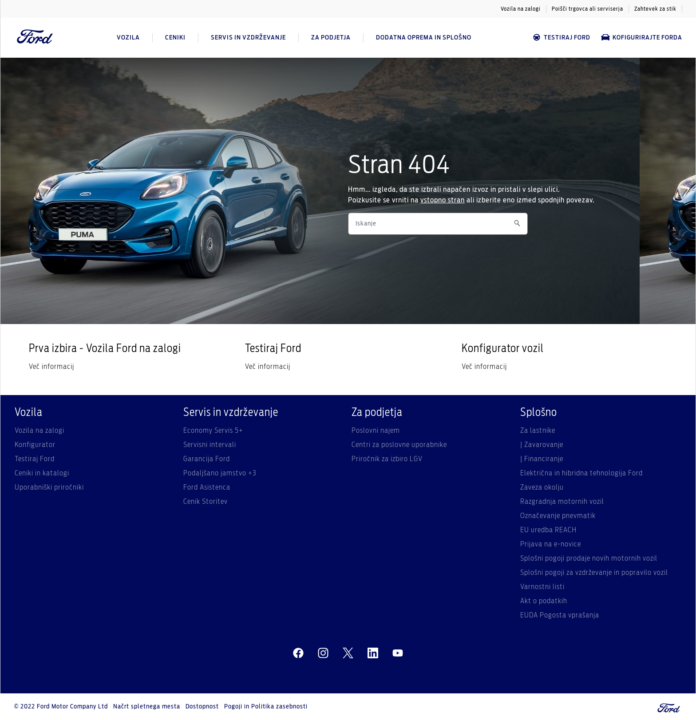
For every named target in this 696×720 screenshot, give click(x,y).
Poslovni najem (376, 430)
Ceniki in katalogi (42, 473)
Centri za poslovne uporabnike (399, 444)
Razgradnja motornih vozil (562, 501)
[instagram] (323, 653)
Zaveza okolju (542, 487)
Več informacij (51, 366)
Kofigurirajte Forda (641, 37)
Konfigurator (35, 444)
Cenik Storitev (205, 501)
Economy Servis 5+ (213, 430)
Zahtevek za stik (655, 9)
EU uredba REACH (548, 530)
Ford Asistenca (206, 487)
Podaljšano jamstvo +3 (220, 473)
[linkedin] (373, 653)
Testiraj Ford (561, 37)
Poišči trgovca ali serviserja (587, 9)
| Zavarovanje (541, 444)
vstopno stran (442, 200)
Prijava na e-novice (550, 544)
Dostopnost (202, 707)
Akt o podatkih (543, 601)
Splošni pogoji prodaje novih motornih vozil (588, 558)
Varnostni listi (542, 586)
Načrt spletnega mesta (146, 707)
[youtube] (397, 653)
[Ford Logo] (35, 37)
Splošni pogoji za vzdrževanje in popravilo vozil (594, 572)
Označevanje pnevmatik (558, 515)
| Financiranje (541, 459)
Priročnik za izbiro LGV (387, 459)
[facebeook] (298, 653)
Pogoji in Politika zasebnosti (266, 707)
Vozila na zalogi (521, 9)
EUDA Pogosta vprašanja (559, 615)
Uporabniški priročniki (49, 487)
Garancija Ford (206, 459)
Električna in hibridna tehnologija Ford (581, 473)
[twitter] (348, 653)
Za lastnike (537, 430)
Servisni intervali (209, 444)
